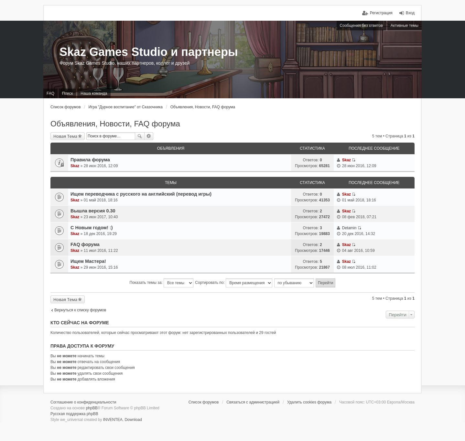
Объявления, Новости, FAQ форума (202, 107)
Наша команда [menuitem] (94, 93)
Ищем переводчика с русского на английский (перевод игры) (140, 194)
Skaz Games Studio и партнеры (148, 52)
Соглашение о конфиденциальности (83, 402)
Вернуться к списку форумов (80, 310)
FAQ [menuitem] (50, 93)
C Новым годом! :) (91, 227)
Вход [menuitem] (410, 13)
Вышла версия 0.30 (92, 210)
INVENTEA (113, 419)
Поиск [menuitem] (67, 93)
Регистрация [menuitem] (381, 13)
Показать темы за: (161, 282)
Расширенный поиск (149, 136)
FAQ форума (85, 244)
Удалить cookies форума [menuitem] (309, 402)
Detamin (349, 228)
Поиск (140, 136)
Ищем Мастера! (88, 261)
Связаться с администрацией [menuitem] (252, 402)
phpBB (92, 408)
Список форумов (65, 107)
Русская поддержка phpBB (74, 414)
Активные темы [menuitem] (404, 25)
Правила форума (90, 159)
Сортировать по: (233, 282)
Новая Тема (65, 136)
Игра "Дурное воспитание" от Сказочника (125, 107)
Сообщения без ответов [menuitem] (361, 25)
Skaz (74, 166)
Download (133, 419)
